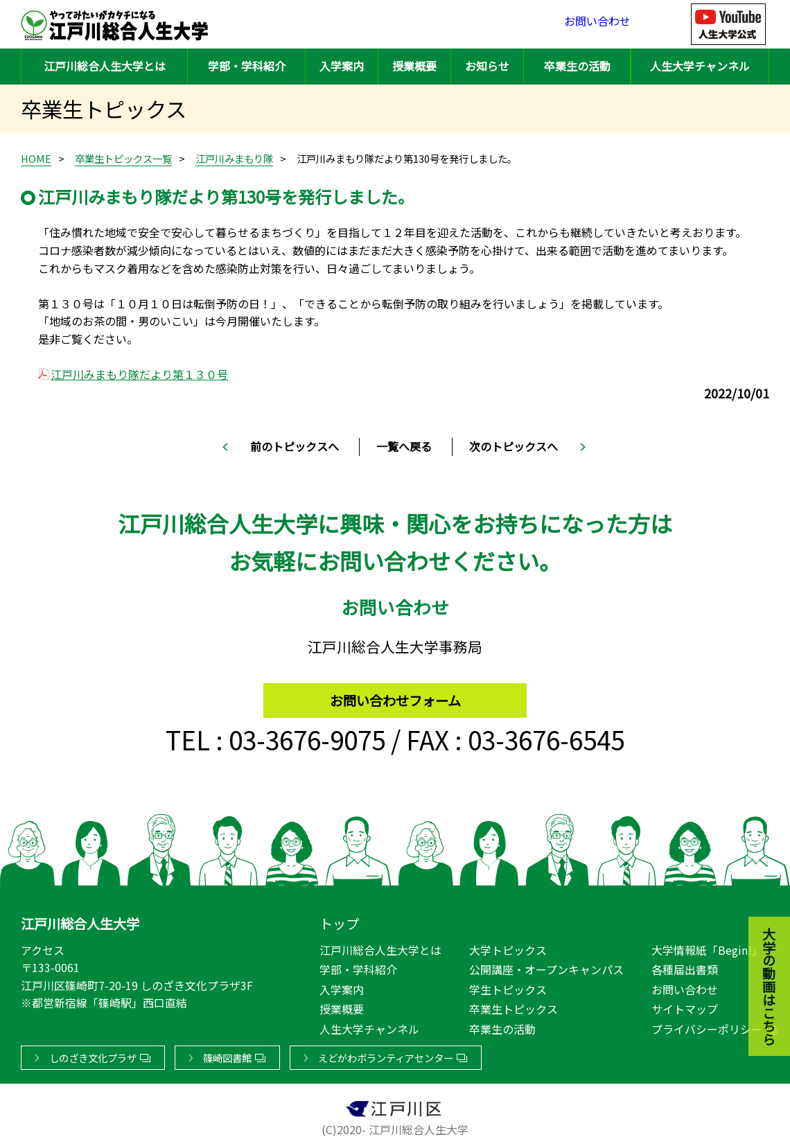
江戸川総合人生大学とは (105, 66)
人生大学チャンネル (700, 66)
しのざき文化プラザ (93, 1055)
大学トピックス (508, 947)
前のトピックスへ (294, 446)
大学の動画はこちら (758, 910)
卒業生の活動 (577, 66)
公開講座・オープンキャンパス (546, 966)
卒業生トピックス (513, 1006)
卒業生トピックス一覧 (123, 158)
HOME (36, 158)
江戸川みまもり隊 (234, 158)
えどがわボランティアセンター (385, 1055)
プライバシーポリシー (706, 1026)
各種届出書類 (684, 966)
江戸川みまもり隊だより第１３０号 (139, 374)
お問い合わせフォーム (395, 694)
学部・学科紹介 (247, 66)
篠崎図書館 (227, 1055)
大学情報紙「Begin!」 (707, 947)
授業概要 (414, 66)
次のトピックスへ (513, 446)
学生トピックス (508, 986)
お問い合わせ (597, 24)
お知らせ (487, 66)
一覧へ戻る (404, 446)
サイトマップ (684, 1006)
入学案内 (341, 66)
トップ (339, 921)
